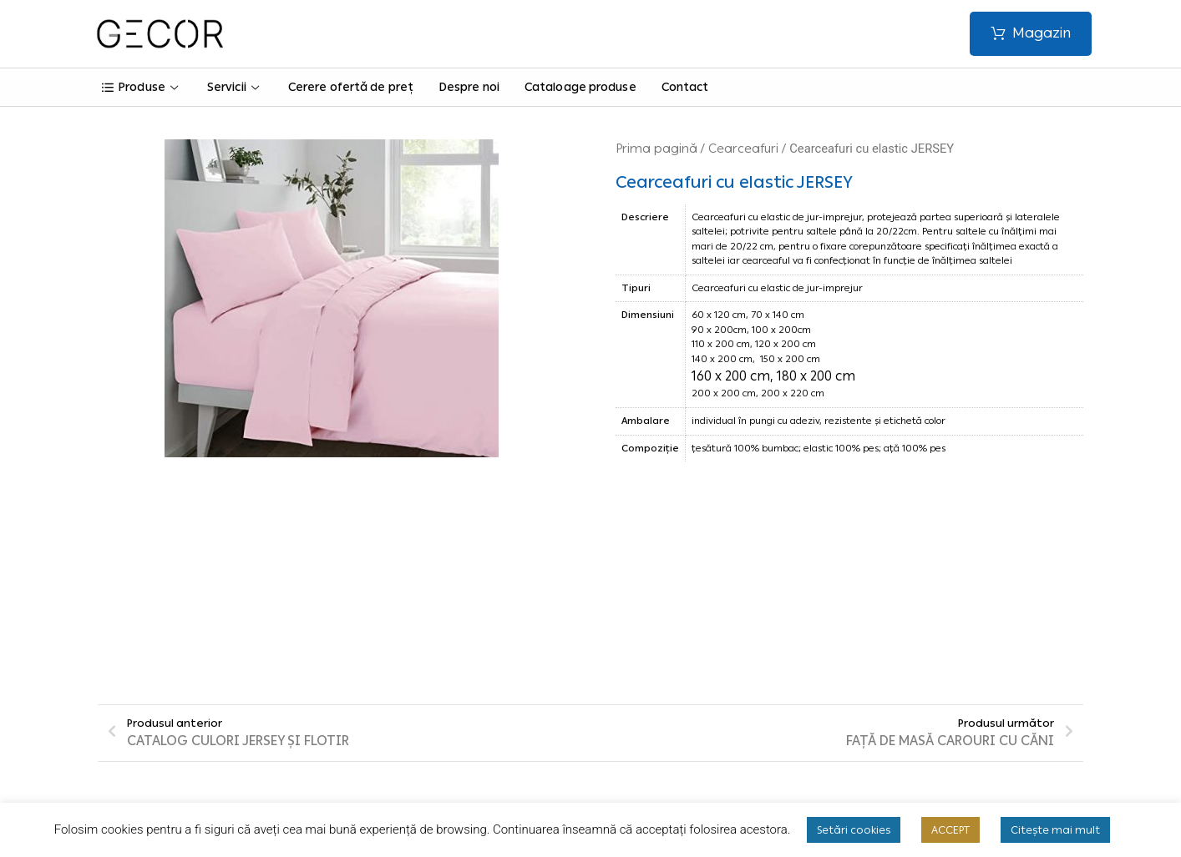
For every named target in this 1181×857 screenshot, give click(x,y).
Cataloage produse (580, 87)
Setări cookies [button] (853, 830)
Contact (685, 87)
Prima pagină (656, 148)
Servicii (235, 87)
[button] (1031, 34)
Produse (142, 87)
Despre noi (468, 87)
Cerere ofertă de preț (350, 87)
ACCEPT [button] (950, 830)
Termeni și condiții (436, 670)
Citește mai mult (1055, 830)
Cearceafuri (743, 148)
